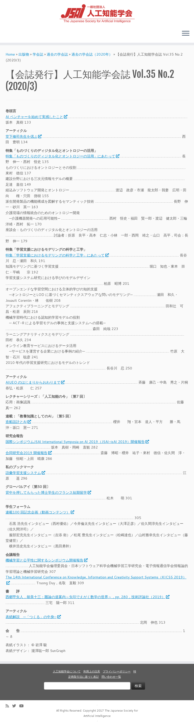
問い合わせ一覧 (111, 677)
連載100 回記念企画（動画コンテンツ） (40, 512)
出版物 (23, 54)
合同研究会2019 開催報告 (28, 452)
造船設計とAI (18, 421)
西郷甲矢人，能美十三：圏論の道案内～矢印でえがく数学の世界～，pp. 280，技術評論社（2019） (87, 596)
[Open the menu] (185, 33)
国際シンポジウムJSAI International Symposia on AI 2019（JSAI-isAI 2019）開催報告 (77, 441)
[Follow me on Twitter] (15, 706)
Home (10, 54)
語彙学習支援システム (25, 472)
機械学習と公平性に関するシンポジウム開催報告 (46, 560)
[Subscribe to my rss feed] (9, 706)
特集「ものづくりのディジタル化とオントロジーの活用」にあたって (62, 156)
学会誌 (38, 54)
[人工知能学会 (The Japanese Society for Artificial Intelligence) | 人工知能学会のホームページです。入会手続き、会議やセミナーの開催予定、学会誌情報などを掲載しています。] (97, 13)
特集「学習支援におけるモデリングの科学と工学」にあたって (57, 255)
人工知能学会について (67, 671)
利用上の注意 (91, 671)
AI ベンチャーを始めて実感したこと (36, 116)
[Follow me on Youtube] (23, 706)
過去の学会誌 (57, 54)
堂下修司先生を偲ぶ (23, 136)
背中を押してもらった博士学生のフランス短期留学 (48, 492)
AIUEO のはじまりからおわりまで (35, 382)
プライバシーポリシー (117, 671)
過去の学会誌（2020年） (91, 54)
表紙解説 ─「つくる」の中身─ (33, 616)
